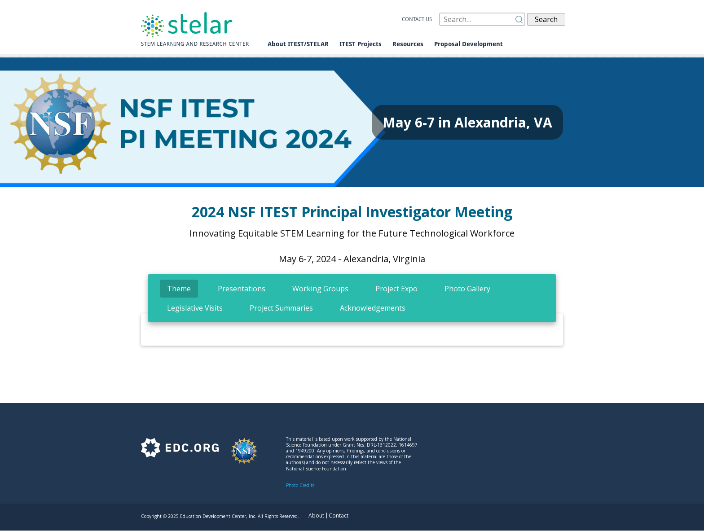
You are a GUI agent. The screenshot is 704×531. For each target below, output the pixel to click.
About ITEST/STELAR (298, 44)
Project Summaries (281, 308)
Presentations (241, 289)
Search (546, 19)
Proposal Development (468, 44)
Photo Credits (300, 485)
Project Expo (396, 289)
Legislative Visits (195, 308)
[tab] (179, 288)
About (316, 515)
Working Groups (320, 289)
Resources (407, 44)
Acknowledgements (372, 308)
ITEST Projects (360, 44)
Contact (338, 515)
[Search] (482, 19)
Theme (179, 289)
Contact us (417, 19)
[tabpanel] (352, 336)
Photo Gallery (467, 289)
